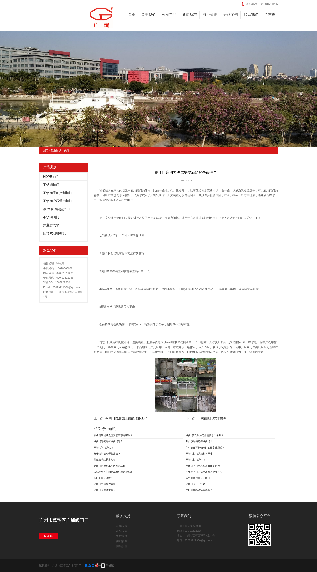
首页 (131, 15)
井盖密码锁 (51, 225)
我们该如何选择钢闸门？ (199, 441)
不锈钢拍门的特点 (195, 459)
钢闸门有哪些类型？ (105, 490)
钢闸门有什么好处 (195, 483)
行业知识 (210, 15)
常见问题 (121, 531)
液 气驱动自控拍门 (56, 209)
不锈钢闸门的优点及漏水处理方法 (204, 471)
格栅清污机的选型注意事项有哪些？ (113, 435)
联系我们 (251, 15)
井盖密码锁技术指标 (105, 459)
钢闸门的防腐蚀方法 (105, 483)
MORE (48, 535)
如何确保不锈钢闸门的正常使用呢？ (205, 447)
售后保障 (121, 536)
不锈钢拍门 (51, 184)
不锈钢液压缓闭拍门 (57, 201)
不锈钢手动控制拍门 (57, 193)
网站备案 (121, 541)
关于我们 (148, 15)
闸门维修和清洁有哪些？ (199, 490)
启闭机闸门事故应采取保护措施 (203, 465)
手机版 (110, 565)
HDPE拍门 (50, 176)
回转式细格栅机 (54, 233)
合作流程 (121, 526)
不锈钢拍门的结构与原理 (199, 453)
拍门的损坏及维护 (103, 477)
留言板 (269, 15)
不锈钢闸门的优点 (103, 447)
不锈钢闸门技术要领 (211, 418)
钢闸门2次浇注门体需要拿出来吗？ (205, 435)
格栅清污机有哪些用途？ (107, 453)
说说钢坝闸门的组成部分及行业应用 (113, 471)
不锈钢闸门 (51, 217)
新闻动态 (189, 15)
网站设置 (121, 546)
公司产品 (169, 15)
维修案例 (230, 15)
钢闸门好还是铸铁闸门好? (108, 441)
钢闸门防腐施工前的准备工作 (126, 418)
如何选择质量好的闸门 (198, 477)
